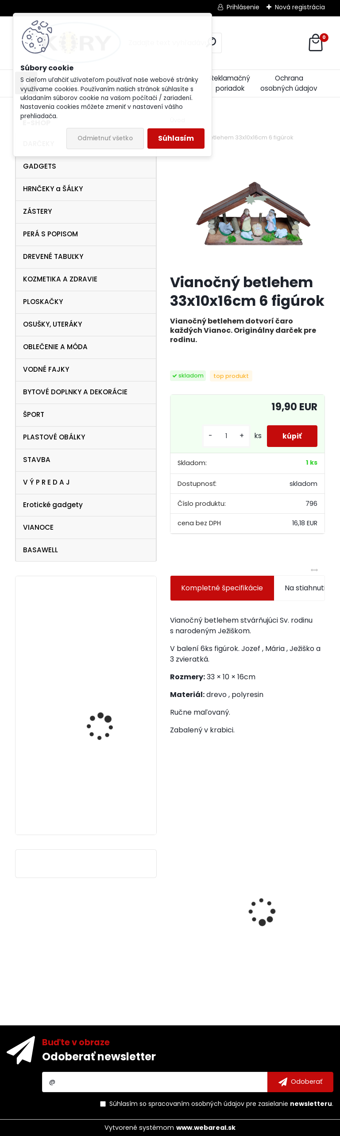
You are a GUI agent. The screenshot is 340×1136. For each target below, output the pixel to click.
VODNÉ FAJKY (46, 369)
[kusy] (221, 436)
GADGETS (39, 166)
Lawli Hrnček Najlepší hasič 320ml (201, 906)
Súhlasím (176, 138)
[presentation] (175, 896)
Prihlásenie (243, 7)
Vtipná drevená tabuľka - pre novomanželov (111, 622)
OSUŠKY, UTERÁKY (52, 324)
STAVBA (36, 459)
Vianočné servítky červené (101, 799)
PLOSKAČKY (43, 301)
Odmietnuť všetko (105, 138)
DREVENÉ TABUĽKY (53, 256)
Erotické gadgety (53, 504)
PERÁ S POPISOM (50, 234)
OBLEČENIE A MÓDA (55, 346)
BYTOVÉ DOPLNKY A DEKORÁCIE (75, 392)
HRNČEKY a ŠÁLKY (53, 188)
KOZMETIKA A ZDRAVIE (60, 279)
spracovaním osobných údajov (196, 1103)
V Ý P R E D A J (46, 482)
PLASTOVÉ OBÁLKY (54, 437)
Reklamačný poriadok (230, 83)
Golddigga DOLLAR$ (104, 710)
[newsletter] (300, 1082)
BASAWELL (40, 550)
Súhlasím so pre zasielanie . (221, 1103)
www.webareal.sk (206, 1127)
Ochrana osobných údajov (288, 83)
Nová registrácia (300, 7)
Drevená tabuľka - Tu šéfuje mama (287, 930)
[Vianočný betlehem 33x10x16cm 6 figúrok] (247, 209)
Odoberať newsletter (99, 1056)
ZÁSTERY (37, 211)
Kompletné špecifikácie (222, 588)
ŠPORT (33, 414)
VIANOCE (38, 527)
